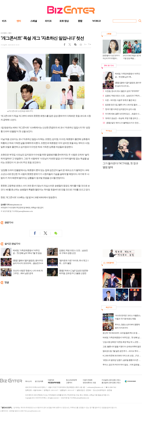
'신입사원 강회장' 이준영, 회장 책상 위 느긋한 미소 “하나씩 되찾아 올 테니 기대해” (122, 342)
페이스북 (66, 45)
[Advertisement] (117, 210)
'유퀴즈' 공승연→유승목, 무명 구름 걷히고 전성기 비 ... (123, 118)
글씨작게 (84, 45)
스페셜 (33, 21)
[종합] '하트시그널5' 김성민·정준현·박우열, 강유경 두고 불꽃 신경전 (73, 271)
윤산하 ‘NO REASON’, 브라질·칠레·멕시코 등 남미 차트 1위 (122, 333)
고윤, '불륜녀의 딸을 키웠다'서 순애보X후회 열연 (122, 347)
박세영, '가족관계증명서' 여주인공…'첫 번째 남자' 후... (127, 75)
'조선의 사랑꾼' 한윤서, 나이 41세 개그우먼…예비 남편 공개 (28, 271)
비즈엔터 (4, 33)
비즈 (4, 21)
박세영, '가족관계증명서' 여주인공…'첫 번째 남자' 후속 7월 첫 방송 (27, 251)
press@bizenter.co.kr (26, 211)
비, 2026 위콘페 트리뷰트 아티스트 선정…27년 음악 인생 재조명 (122, 356)
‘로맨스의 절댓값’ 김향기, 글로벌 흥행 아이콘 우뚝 (122, 360)
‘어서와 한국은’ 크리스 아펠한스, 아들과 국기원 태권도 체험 (128, 317)
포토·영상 (64, 21)
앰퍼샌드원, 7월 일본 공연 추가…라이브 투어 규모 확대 (122, 351)
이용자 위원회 (87, 380)
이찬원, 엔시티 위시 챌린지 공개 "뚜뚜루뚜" (122, 91)
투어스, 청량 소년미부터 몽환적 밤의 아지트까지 (127, 326)
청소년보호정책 (71, 380)
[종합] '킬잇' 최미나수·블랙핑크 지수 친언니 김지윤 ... (123, 123)
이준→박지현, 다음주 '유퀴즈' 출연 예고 (120, 100)
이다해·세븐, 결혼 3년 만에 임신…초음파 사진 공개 (123, 114)
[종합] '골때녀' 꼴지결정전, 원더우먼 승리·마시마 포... (128, 84)
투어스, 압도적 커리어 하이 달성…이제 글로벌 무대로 (122, 365)
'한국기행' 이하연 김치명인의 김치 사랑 (120, 109)
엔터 (19, 21)
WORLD (96, 21)
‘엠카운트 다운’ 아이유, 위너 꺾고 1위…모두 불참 (73, 261)
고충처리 (69, 383)
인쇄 (79, 45)
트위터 (70, 45)
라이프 (48, 21)
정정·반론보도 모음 (89, 383)
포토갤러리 (110, 262)
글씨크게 (88, 45)
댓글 (75, 45)
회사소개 (28, 381)
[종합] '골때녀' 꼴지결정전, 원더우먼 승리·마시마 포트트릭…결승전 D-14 (28, 261)
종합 (80, 21)
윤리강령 (112, 380)
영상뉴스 (109, 131)
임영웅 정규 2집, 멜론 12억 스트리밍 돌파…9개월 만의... (123, 105)
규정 (117, 380)
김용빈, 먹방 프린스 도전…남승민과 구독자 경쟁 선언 (73, 251)
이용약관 (51, 380)
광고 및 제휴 (39, 381)
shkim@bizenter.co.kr (16, 205)
